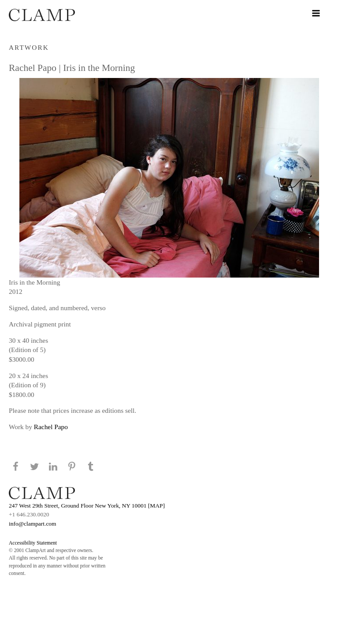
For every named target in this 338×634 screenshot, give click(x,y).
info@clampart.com (32, 523)
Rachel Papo (51, 426)
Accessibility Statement (33, 542)
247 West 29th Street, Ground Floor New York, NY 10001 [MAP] (87, 505)
